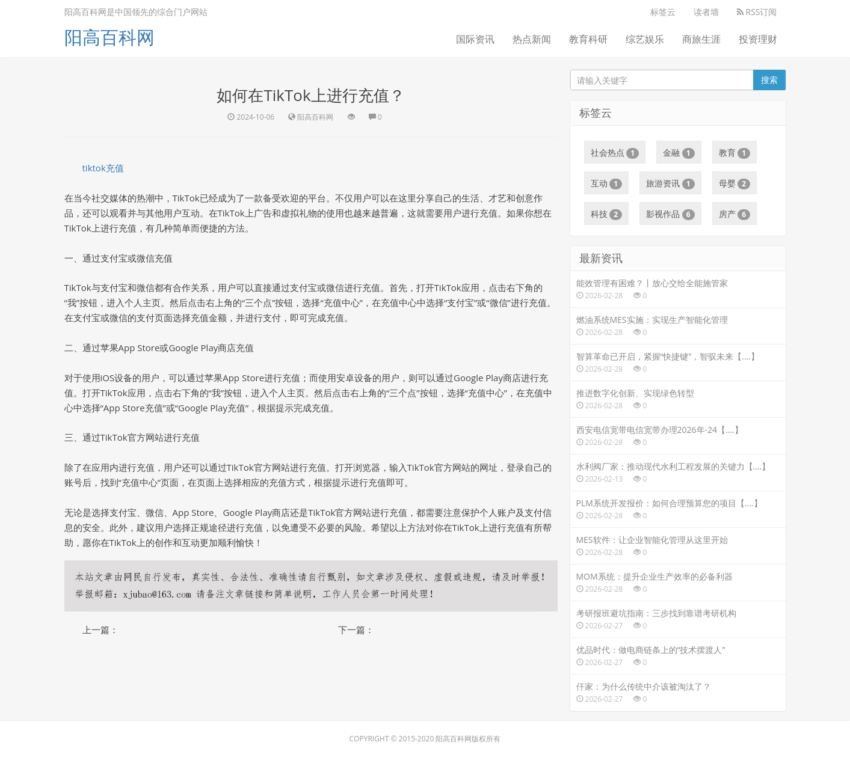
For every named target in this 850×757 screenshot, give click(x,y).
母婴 (735, 183)
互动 (607, 183)
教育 (735, 153)
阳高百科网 (109, 37)
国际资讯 (475, 39)
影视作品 (670, 214)
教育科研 (588, 39)
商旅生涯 (701, 39)
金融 (679, 153)
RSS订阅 (757, 11)
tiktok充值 (103, 168)
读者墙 (706, 11)
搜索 (769, 79)
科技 (607, 214)
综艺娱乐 (645, 39)
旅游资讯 (670, 183)
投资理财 (758, 39)
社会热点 (615, 153)
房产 (735, 214)
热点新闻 (532, 39)
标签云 (663, 11)
